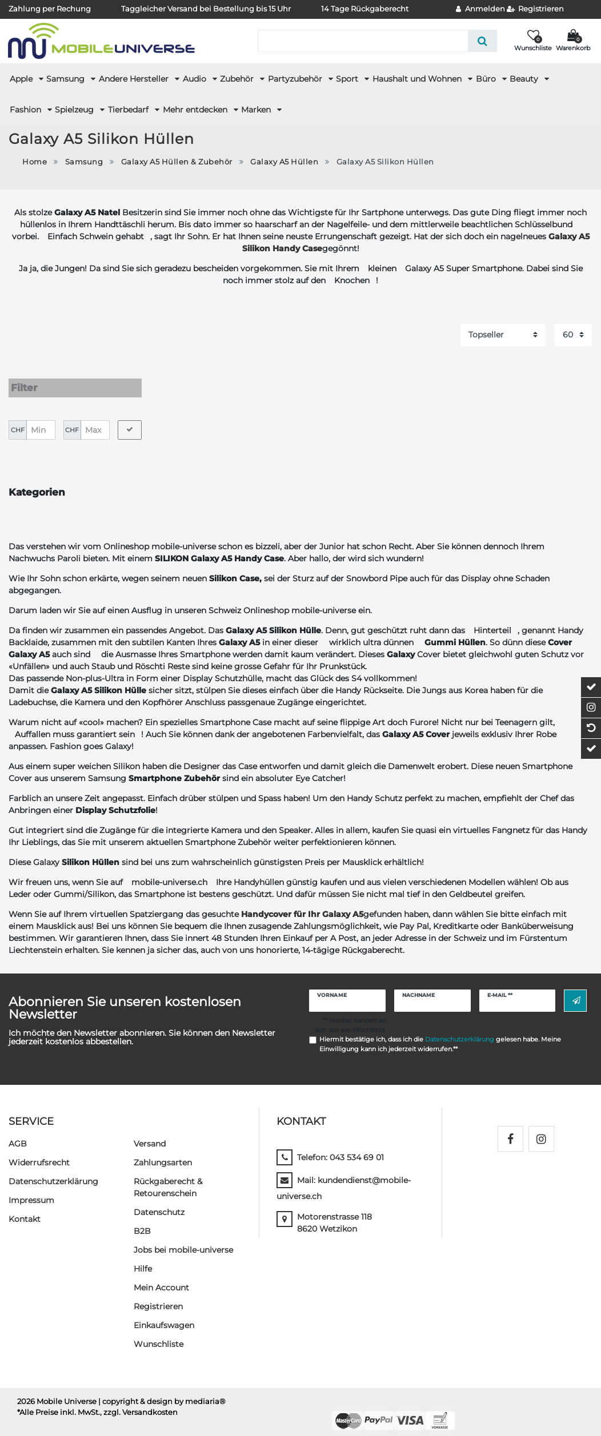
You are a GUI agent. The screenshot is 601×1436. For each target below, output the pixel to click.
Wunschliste (158, 1333)
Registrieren (158, 1295)
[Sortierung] (503, 335)
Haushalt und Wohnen (418, 79)
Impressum (31, 1189)
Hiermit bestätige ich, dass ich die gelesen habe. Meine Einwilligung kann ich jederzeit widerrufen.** (440, 1034)
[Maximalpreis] (95, 419)
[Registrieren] (535, 9)
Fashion (26, 109)
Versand (150, 1133)
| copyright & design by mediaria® (162, 1390)
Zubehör (238, 79)
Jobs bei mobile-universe (183, 1239)
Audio (196, 79)
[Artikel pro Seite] (573, 335)
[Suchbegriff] (363, 41)
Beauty (525, 79)
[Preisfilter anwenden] (130, 419)
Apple (22, 79)
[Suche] (482, 41)
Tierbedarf (129, 109)
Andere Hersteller (135, 79)
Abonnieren (576, 990)
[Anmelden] (480, 9)
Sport (348, 79)
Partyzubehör (296, 79)
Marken (257, 109)
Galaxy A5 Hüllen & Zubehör (177, 162)
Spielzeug (75, 109)
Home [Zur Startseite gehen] (34, 162)
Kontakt (25, 1208)
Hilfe (143, 1258)
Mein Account (161, 1277)
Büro (487, 79)
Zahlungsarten (163, 1152)
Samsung (66, 79)
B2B (142, 1220)
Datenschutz (159, 1201)
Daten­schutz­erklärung (53, 1170)
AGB (18, 1133)
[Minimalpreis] (40, 419)
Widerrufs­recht (39, 1152)
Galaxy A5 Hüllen (284, 162)
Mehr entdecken (196, 109)
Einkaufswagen (164, 1314)
